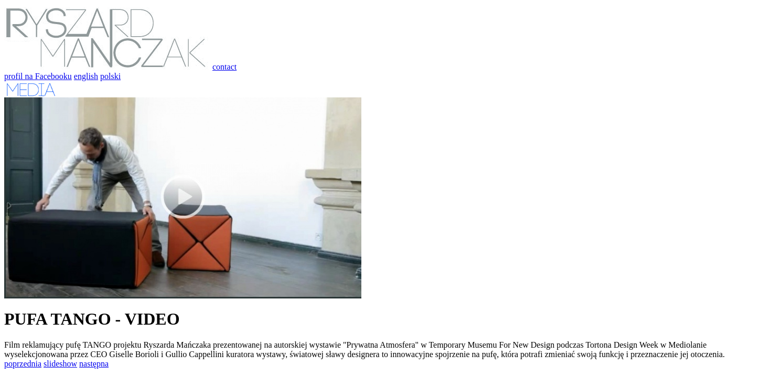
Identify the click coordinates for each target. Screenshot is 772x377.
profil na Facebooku (38, 76)
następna (94, 363)
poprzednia (22, 363)
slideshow (60, 363)
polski (110, 76)
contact (224, 66)
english (86, 76)
